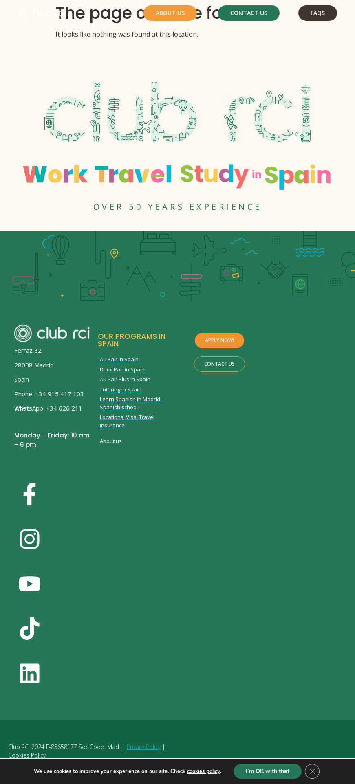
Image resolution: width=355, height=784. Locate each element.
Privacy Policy (144, 747)
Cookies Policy (27, 755)
